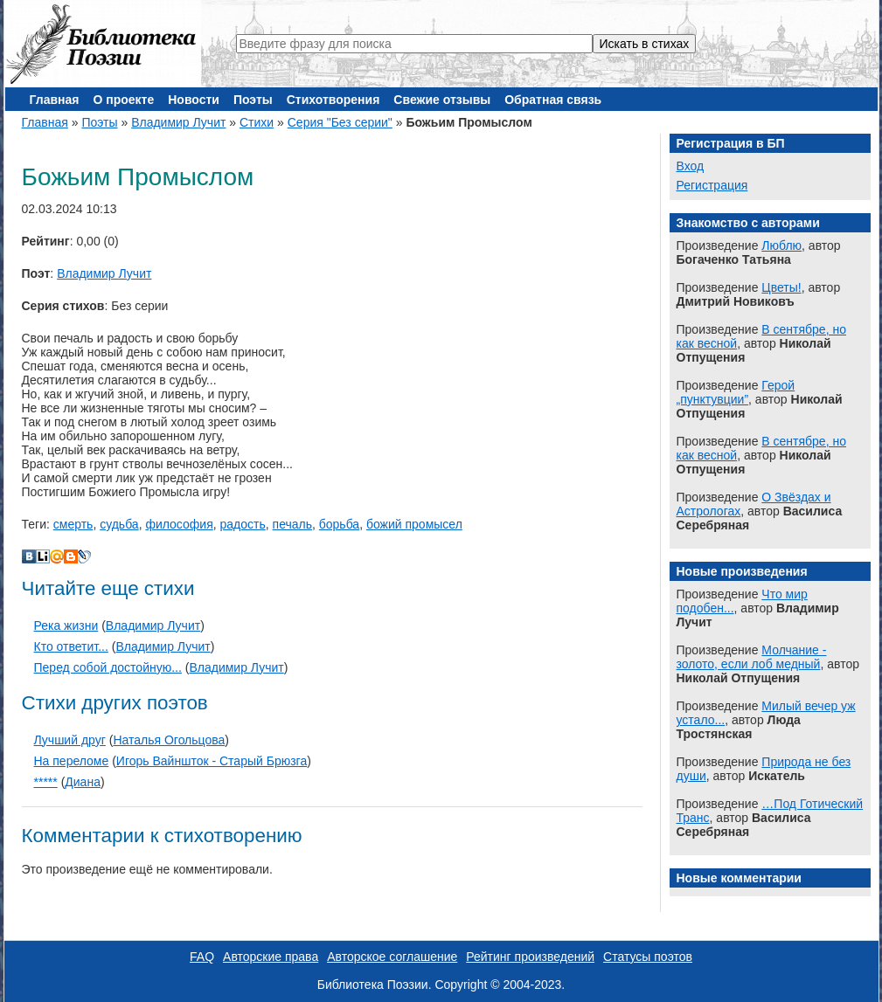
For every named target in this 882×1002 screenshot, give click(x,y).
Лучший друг (70, 740)
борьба (339, 524)
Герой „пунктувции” (736, 392)
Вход (691, 166)
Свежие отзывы (441, 100)
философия (178, 524)
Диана (83, 782)
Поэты (253, 100)
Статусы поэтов (647, 957)
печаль (292, 524)
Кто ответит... (71, 646)
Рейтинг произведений (530, 957)
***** (46, 782)
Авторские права (270, 957)
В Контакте (29, 556)
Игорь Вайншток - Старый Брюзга (211, 761)
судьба (119, 524)
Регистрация (712, 185)
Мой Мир (57, 556)
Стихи (257, 122)
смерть (73, 524)
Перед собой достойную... (108, 667)
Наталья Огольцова (169, 740)
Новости (193, 100)
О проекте (123, 100)
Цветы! (781, 287)
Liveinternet (43, 556)
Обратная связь (552, 100)
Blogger (71, 556)
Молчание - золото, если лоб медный (752, 657)
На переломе (71, 761)
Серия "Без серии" (340, 122)
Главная (55, 100)
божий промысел (414, 524)
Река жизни (66, 625)
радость (243, 524)
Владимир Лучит (178, 122)
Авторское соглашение (392, 957)
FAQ (202, 957)
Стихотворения (333, 100)
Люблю (781, 245)
